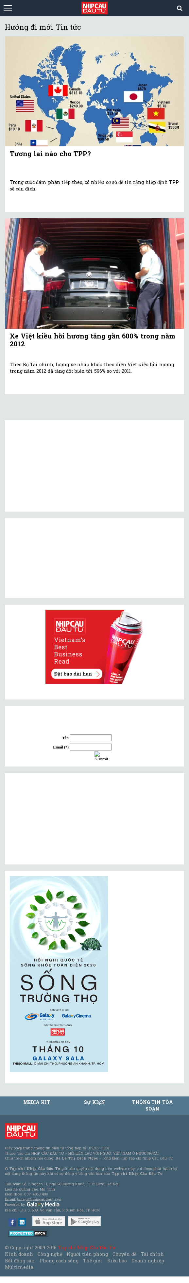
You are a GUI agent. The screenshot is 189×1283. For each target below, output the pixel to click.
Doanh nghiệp (147, 1261)
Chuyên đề (124, 1254)
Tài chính (152, 1254)
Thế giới (92, 1261)
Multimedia (19, 1267)
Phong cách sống (59, 1261)
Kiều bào (117, 1261)
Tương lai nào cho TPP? (50, 153)
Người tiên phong (87, 1254)
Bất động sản (20, 1261)
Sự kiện (94, 1102)
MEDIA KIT (36, 1102)
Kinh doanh (19, 1254)
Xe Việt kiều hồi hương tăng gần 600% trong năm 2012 (92, 340)
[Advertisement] (59, 819)
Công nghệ (50, 1254)
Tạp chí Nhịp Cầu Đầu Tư (86, 1247)
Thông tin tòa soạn (152, 1105)
